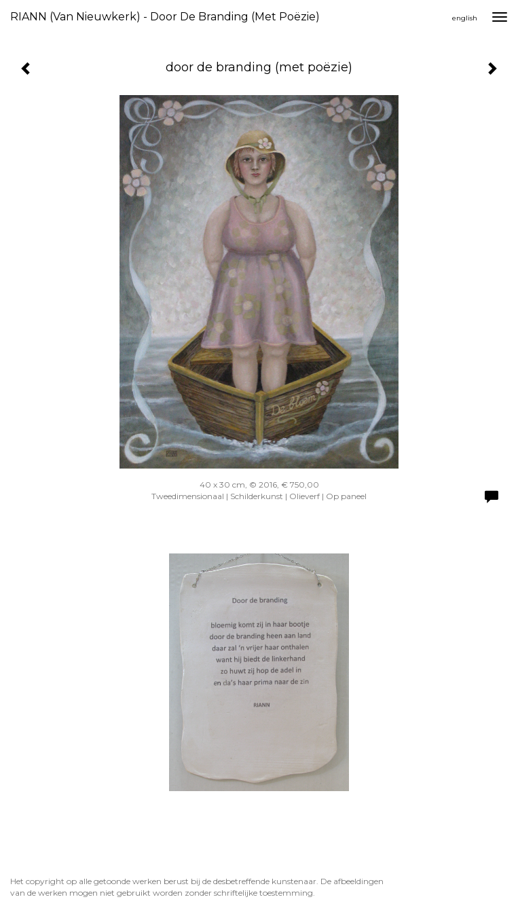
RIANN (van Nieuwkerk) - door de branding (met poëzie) (165, 16)
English (464, 18)
